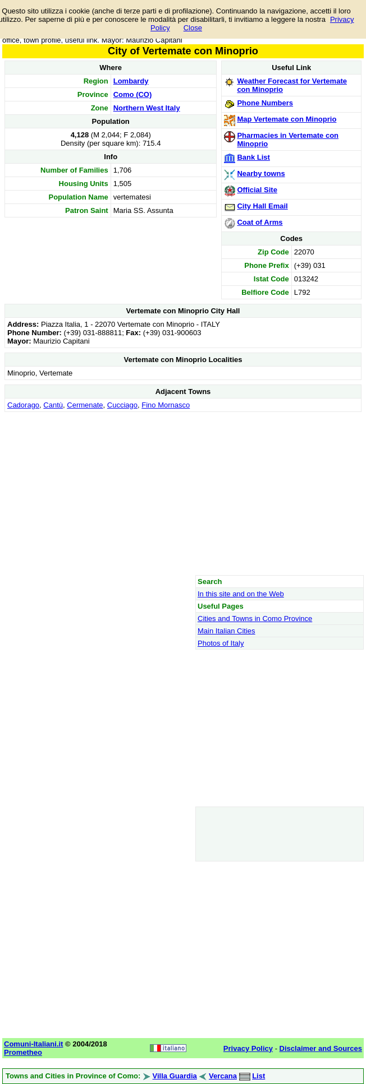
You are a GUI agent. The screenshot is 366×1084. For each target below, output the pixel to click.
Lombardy (131, 81)
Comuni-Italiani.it (33, 1044)
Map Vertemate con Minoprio (286, 119)
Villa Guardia (175, 1076)
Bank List (253, 157)
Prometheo (23, 1052)
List (258, 1076)
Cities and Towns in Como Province (255, 618)
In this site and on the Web (241, 594)
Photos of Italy (221, 643)
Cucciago (122, 405)
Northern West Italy (146, 108)
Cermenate (85, 405)
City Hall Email (262, 206)
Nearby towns (261, 173)
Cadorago (23, 405)
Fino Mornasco (165, 405)
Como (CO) (132, 94)
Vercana (223, 1076)
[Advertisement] (183, 493)
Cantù (53, 405)
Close (193, 28)
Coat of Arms (259, 222)
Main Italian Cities (226, 631)
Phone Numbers (265, 103)
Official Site (257, 190)
